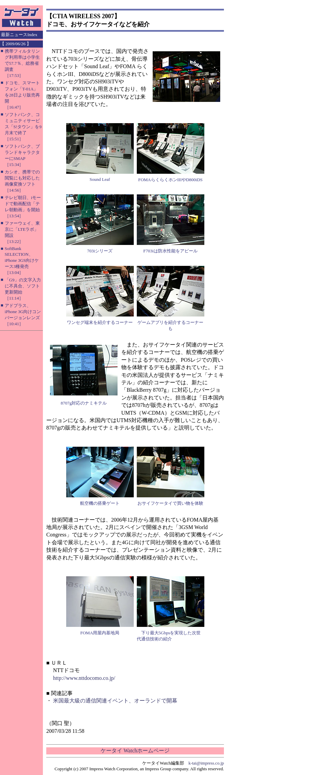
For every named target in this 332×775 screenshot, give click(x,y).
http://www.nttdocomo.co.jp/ (84, 678)
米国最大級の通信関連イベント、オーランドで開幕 (115, 700)
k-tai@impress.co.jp (206, 763)
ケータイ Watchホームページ (135, 750)
